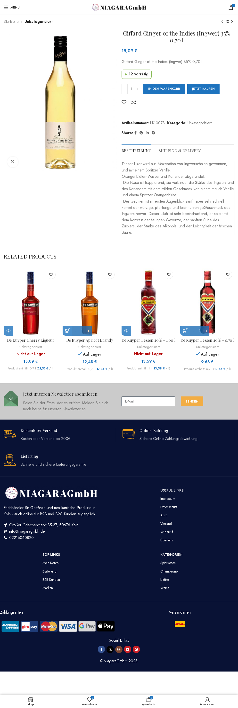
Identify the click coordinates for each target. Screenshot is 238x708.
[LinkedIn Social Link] (147, 133)
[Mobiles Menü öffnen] (11, 7)
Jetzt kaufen (203, 88)
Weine (164, 587)
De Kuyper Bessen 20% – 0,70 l (207, 340)
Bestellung (49, 571)
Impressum (167, 498)
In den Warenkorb (164, 88)
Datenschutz (168, 506)
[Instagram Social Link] (119, 649)
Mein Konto (50, 562)
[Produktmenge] (131, 89)
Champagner (169, 571)
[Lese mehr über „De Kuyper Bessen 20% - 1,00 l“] (126, 331)
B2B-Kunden (51, 579)
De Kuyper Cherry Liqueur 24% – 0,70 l (30, 343)
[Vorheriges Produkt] (222, 21)
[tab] (136, 150)
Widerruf (166, 531)
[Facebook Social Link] (135, 133)
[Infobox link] (60, 401)
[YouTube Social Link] (127, 649)
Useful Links (171, 490)
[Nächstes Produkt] (232, 21)
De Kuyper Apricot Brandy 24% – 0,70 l (89, 343)
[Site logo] (119, 7)
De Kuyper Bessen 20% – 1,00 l (148, 340)
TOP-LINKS (51, 554)
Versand (166, 523)
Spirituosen (168, 562)
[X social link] (110, 649)
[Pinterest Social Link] (141, 133)
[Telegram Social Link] (153, 133)
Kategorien (171, 554)
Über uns (166, 540)
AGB (163, 515)
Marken (47, 587)
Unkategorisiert (39, 21)
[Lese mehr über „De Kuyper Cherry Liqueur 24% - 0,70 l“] (8, 331)
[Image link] (58, 626)
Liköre (164, 579)
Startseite (11, 21)
